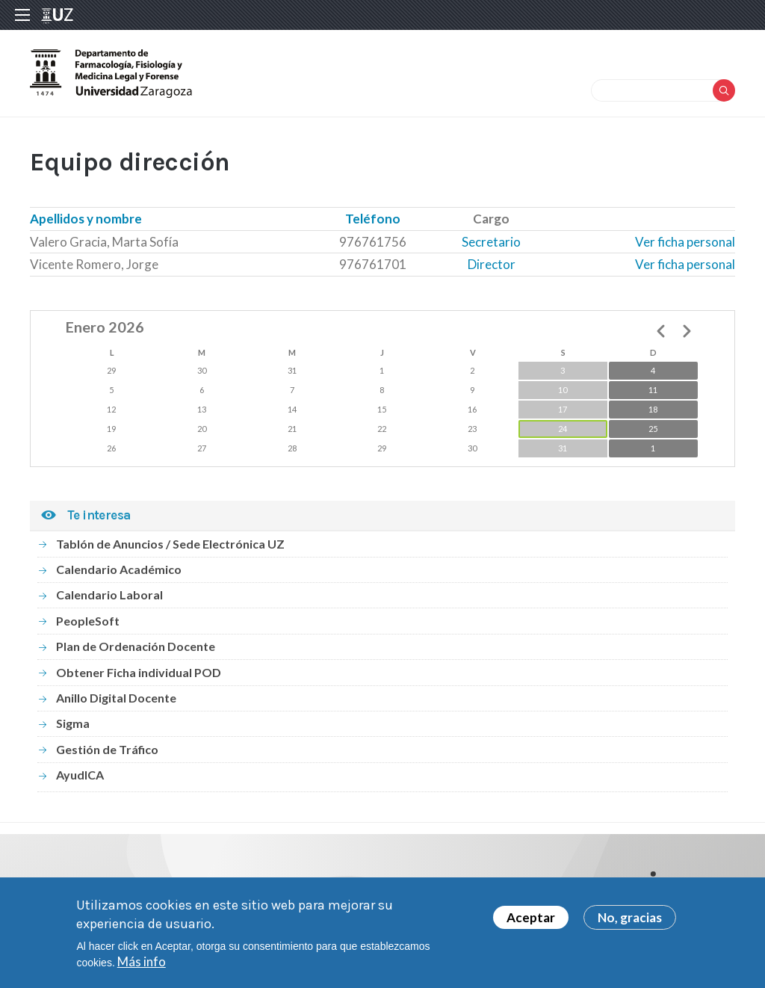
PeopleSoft (88, 621)
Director (491, 264)
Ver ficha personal (685, 242)
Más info (141, 968)
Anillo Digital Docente (116, 698)
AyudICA (80, 775)
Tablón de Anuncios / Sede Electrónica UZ (170, 544)
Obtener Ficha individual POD (138, 672)
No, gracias (630, 924)
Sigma (73, 723)
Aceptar (531, 924)
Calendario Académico (119, 569)
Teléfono (372, 218)
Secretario (491, 242)
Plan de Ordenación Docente (135, 646)
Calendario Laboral (109, 594)
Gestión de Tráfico (107, 749)
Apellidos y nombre (86, 218)
